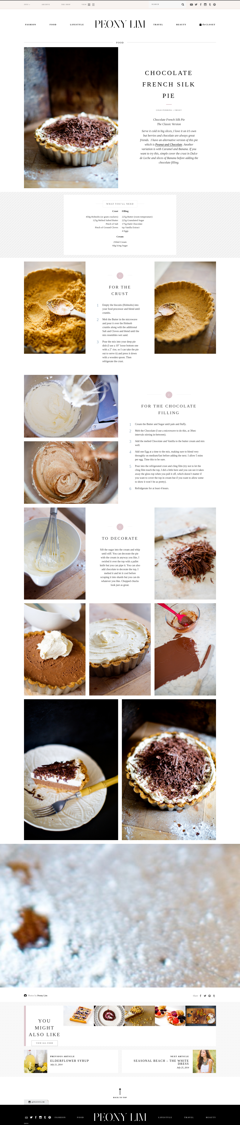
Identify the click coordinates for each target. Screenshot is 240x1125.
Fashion (30, 25)
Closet (208, 24)
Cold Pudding (164, 110)
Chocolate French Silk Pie (169, 84)
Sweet (178, 110)
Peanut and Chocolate (168, 144)
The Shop (65, 4)
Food (53, 25)
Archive (46, 4)
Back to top (120, 1097)
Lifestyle (77, 25)
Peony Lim (42, 995)
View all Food (44, 1043)
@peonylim (36, 1102)
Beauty (181, 25)
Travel (158, 25)
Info (26, 4)
